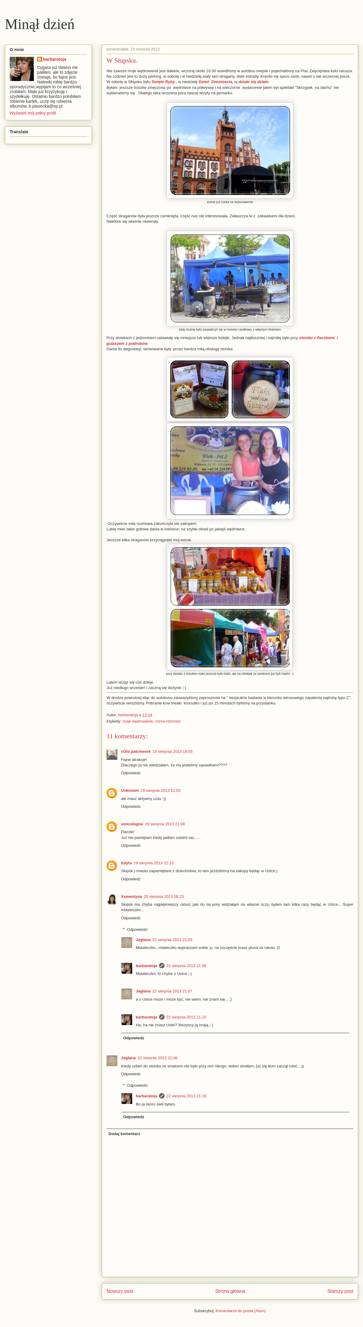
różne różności (168, 721)
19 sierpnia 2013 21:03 (161, 790)
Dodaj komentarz (124, 1133)
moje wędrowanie (138, 721)
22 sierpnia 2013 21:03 (172, 939)
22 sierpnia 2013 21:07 (172, 991)
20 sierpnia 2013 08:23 (164, 896)
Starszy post (340, 1291)
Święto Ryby (163, 81)
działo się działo (253, 81)
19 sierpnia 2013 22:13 (153, 863)
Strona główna (230, 1291)
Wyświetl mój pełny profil (33, 113)
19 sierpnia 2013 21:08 (165, 824)
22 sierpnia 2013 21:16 (186, 1096)
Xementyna (131, 896)
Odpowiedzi (137, 929)
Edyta (126, 863)
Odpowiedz (131, 773)
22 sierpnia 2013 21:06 (186, 965)
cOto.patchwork (136, 751)
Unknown (130, 790)
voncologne (132, 824)
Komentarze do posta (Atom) (241, 1311)
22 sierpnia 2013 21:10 (186, 1017)
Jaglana (143, 939)
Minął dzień (40, 24)
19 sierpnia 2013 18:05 (172, 751)
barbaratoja (146, 965)
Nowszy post (119, 1291)
